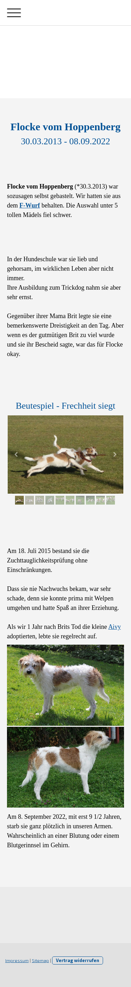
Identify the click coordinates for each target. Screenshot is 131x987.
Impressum (17, 960)
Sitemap (40, 960)
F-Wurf (30, 205)
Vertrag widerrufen (77, 960)
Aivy (114, 626)
